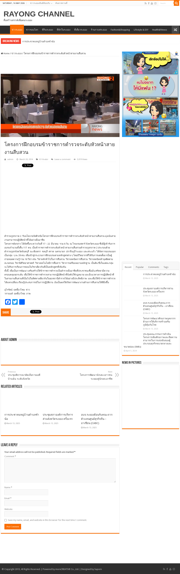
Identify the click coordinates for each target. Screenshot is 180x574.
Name (8, 487)
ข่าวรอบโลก (32, 29)
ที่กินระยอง (47, 29)
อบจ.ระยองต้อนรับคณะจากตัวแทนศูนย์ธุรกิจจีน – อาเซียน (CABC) (96, 419)
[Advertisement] (60, 65)
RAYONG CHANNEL (39, 14)
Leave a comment (62, 159)
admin (10, 159)
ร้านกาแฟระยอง (99, 29)
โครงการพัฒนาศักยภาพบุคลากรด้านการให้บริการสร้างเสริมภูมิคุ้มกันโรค (159, 321)
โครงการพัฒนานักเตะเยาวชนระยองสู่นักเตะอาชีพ (94, 375)
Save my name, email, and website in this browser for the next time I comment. (47, 520)
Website (8, 509)
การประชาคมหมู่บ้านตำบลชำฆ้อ (159, 274)
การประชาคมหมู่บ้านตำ (34, 41)
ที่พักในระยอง (63, 29)
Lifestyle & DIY (141, 29)
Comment (10, 456)
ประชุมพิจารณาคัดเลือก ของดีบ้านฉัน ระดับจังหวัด (26, 375)
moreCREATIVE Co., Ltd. (67, 569)
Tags (165, 267)
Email (7, 498)
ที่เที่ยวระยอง (80, 29)
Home (5, 53)
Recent (128, 267)
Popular (140, 267)
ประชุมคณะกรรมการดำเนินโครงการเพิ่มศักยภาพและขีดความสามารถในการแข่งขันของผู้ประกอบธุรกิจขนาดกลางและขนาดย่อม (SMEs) (150, 340)
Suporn (98, 569)
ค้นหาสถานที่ (61, 3)
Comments (153, 267)
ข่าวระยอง (17, 29)
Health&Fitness (159, 29)
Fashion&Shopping (120, 29)
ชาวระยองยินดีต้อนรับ (40, 3)
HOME (5, 29)
